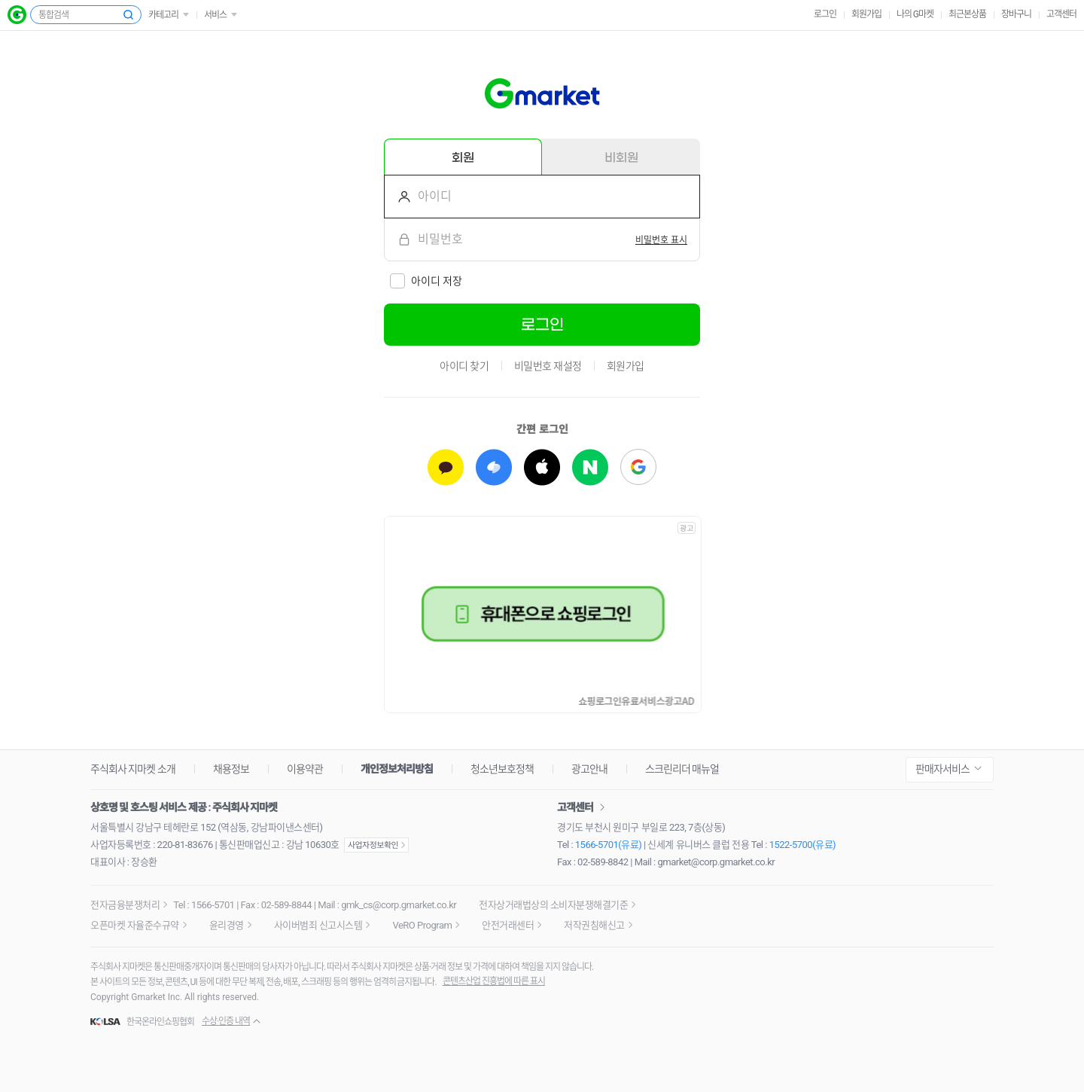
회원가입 (866, 14)
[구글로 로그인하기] (638, 467)
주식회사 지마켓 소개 (132, 769)
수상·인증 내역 (226, 1021)
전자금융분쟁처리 (125, 905)
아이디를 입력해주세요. (398, 196)
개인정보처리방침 (397, 769)
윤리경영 (226, 925)
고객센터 (1061, 14)
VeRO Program (422, 925)
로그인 (825, 14)
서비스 (215, 15)
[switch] (661, 239)
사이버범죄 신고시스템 (318, 925)
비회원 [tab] (621, 157)
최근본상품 (967, 14)
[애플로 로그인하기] (542, 467)
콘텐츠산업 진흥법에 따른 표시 (494, 981)
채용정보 (231, 769)
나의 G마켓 (915, 14)
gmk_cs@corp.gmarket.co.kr (398, 905)
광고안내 (589, 769)
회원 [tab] (463, 157)
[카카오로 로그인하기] (446, 467)
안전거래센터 (508, 925)
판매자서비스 (942, 769)
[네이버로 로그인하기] (590, 467)
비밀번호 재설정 (548, 366)
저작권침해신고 (594, 925)
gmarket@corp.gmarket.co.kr (716, 862)
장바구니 (1016, 14)
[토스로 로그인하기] (494, 467)
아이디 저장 (436, 281)
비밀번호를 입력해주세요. (398, 239)
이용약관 (305, 769)
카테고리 (163, 15)
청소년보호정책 (502, 769)
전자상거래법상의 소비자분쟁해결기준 (553, 905)
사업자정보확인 (376, 845)
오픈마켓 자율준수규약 (134, 925)
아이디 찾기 (464, 366)
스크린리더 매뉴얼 (682, 769)
